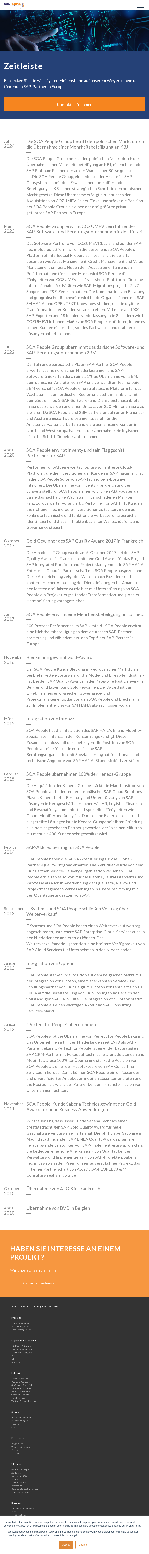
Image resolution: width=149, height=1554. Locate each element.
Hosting (15, 1424)
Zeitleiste (16, 1473)
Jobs (13, 1511)
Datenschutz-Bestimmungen (24, 1489)
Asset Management (20, 1326)
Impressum (16, 1485)
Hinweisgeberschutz (21, 1492)
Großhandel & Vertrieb (21, 1385)
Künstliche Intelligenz (21, 1352)
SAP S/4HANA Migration (22, 1349)
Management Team (20, 1476)
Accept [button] (66, 1544)
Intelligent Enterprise (21, 1346)
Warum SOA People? (20, 1469)
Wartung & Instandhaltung (23, 1401)
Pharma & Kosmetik (20, 1382)
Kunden (15, 1453)
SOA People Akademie (21, 1417)
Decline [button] (83, 1544)
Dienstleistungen (19, 1420)
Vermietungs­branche (21, 1388)
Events (14, 1450)
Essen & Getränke (19, 1378)
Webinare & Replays (20, 1447)
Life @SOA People (19, 1515)
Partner (14, 1479)
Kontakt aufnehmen (74, 104)
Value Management (20, 1323)
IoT (12, 1359)
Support (15, 1427)
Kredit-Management (21, 1329)
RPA (13, 1355)
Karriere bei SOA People (22, 1508)
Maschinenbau (18, 1398)
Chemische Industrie (21, 1394)
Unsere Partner (18, 1482)
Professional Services (21, 1391)
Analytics (15, 1362)
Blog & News (17, 1443)
